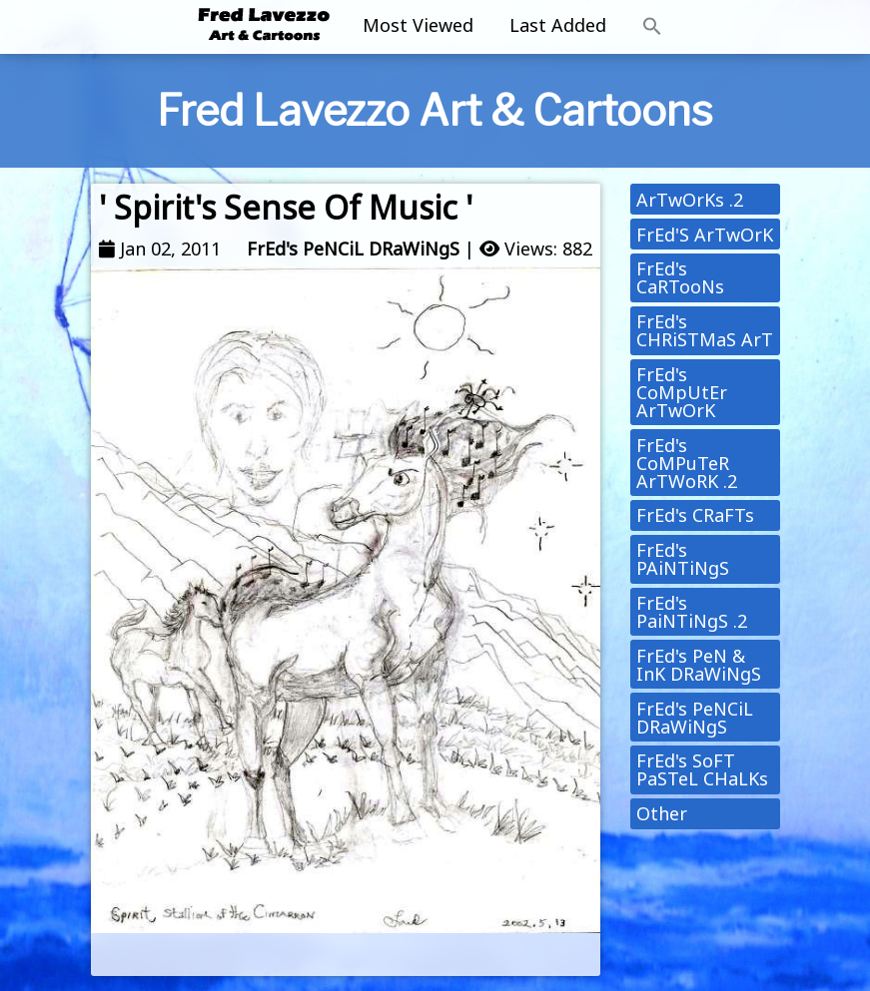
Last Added (557, 25)
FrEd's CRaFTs (695, 515)
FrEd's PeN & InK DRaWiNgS (698, 665)
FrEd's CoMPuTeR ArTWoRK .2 (686, 463)
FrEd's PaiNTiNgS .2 (691, 612)
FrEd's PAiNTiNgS (682, 559)
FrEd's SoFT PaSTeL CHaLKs (702, 769)
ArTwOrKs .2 (689, 200)
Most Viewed (418, 25)
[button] (652, 27)
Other (661, 813)
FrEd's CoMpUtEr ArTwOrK (681, 392)
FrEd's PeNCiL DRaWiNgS (353, 248)
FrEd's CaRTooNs (680, 277)
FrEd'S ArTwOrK (704, 235)
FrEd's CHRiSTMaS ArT (704, 330)
